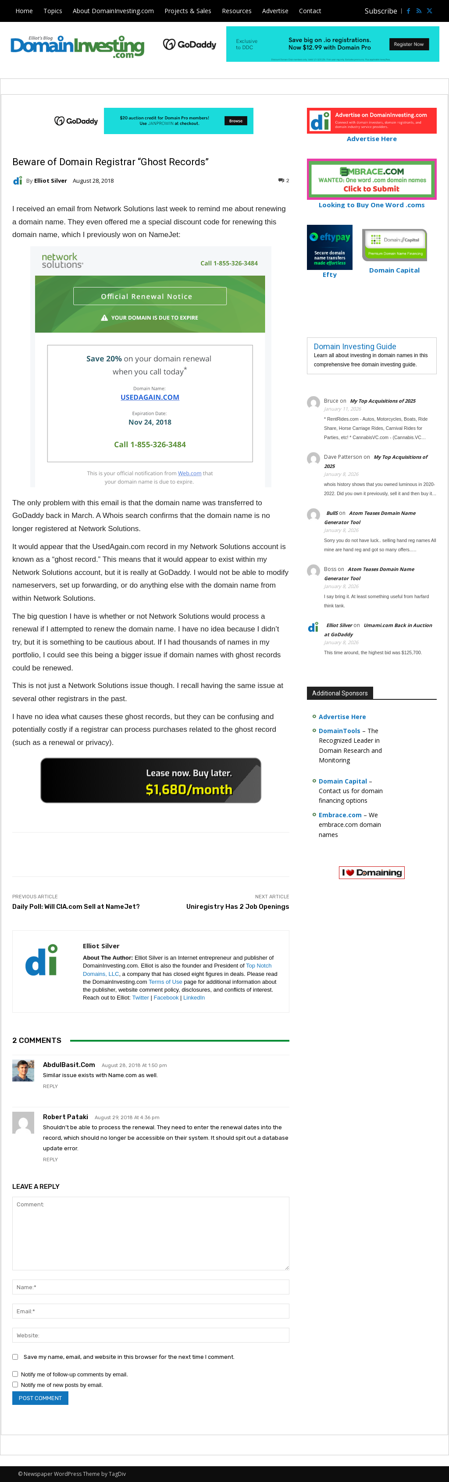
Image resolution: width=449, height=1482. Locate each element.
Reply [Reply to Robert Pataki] (50, 1160)
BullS (332, 513)
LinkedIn (194, 997)
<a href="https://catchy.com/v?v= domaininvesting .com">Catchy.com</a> (150, 780)
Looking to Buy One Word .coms (372, 201)
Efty (330, 271)
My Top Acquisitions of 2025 (382, 400)
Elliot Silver (50, 181)
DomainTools (339, 731)
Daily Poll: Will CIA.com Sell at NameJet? (76, 907)
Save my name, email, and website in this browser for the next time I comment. (129, 1357)
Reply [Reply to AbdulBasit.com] (50, 1086)
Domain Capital (343, 781)
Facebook (165, 997)
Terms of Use (165, 982)
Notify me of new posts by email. (62, 1385)
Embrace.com (340, 815)
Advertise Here (372, 135)
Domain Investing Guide (355, 346)
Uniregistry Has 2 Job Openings (237, 907)
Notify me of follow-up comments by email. (74, 1374)
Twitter (140, 997)
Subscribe (381, 11)
